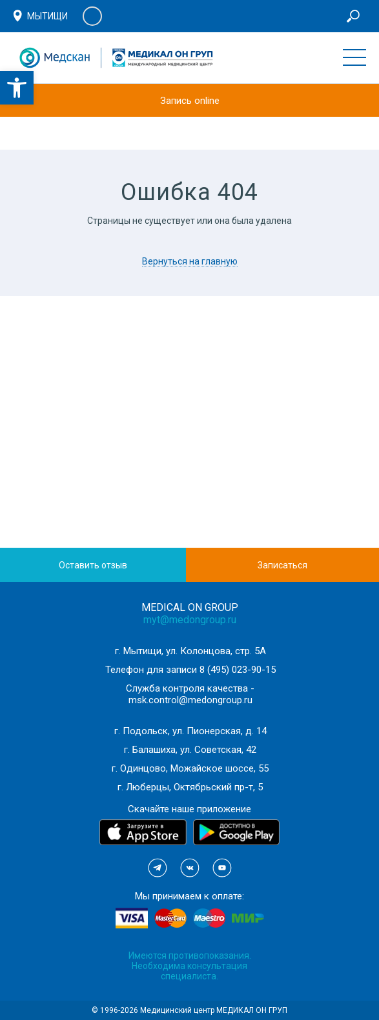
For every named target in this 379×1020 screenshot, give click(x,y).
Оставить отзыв (93, 565)
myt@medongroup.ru (189, 620)
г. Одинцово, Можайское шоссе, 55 (190, 768)
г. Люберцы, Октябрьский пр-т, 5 (190, 787)
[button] (17, 88)
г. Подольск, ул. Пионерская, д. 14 (190, 731)
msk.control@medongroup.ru (190, 700)
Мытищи (47, 16)
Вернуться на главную (190, 261)
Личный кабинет (92, 16)
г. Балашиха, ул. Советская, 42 (190, 749)
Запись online (190, 100)
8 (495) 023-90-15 (238, 669)
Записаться (282, 565)
